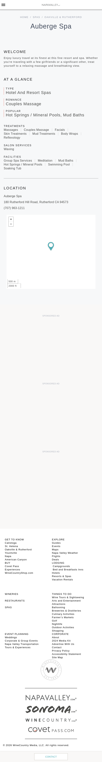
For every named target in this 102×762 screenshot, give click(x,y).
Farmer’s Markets (63, 617)
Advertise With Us (63, 644)
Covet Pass (12, 566)
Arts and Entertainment (66, 600)
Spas (36, 17)
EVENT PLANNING (16, 634)
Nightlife (57, 624)
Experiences (12, 569)
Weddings (11, 637)
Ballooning (58, 607)
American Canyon (16, 559)
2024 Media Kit (61, 640)
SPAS (8, 607)
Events (56, 546)
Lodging (58, 562)
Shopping (58, 630)
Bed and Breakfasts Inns (67, 569)
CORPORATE (60, 634)
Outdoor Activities (63, 627)
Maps (55, 549)
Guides (56, 542)
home (24, 17)
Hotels (56, 573)
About (55, 637)
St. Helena (11, 546)
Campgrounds (61, 566)
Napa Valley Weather (65, 552)
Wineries (11, 594)
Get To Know (14, 539)
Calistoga (11, 542)
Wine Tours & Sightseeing (68, 597)
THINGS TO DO (61, 594)
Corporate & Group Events (21, 640)
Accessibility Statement (66, 654)
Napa (8, 556)
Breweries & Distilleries (66, 610)
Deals (55, 559)
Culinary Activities (63, 614)
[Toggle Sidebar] (3, 5)
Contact (51, 756)
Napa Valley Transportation (22, 644)
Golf (54, 620)
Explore (58, 539)
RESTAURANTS (15, 600)
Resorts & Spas (61, 576)
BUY (7, 562)
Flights (56, 556)
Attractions (58, 604)
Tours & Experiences (18, 647)
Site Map (57, 657)
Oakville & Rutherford (18, 549)
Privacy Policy (61, 650)
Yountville (11, 552)
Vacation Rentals (62, 579)
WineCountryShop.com (19, 573)
